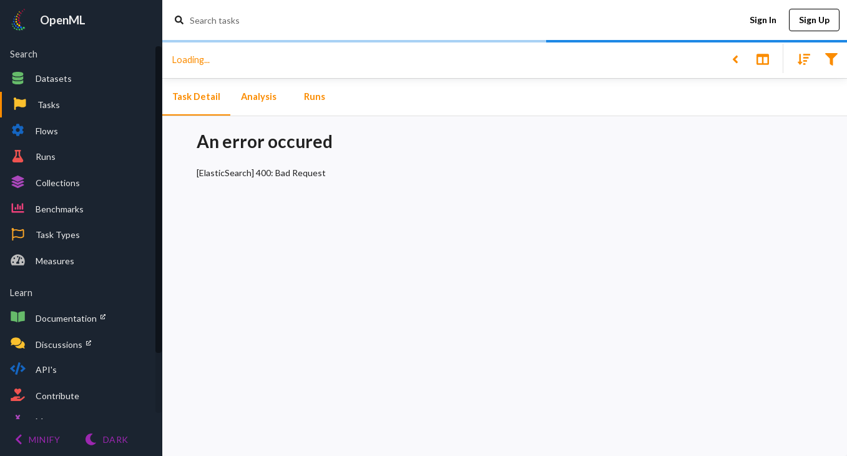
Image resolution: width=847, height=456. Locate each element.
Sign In (763, 20)
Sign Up (814, 20)
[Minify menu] (37, 439)
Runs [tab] (314, 97)
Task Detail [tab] (196, 97)
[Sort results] (800, 58)
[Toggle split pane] (762, 58)
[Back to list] (735, 58)
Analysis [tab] (258, 97)
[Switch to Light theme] (106, 439)
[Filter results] (831, 58)
